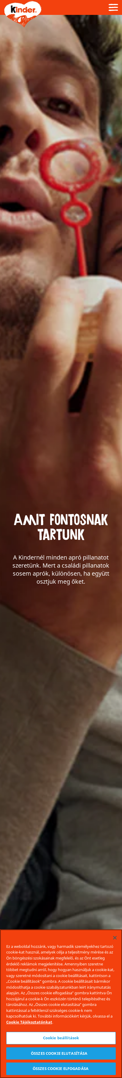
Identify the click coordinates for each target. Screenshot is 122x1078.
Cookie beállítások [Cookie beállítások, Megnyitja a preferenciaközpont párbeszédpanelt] (61, 1037)
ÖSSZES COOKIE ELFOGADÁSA (61, 1068)
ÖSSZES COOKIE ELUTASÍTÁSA (61, 1053)
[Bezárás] (114, 937)
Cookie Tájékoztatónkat (29, 1022)
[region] (61, 1003)
